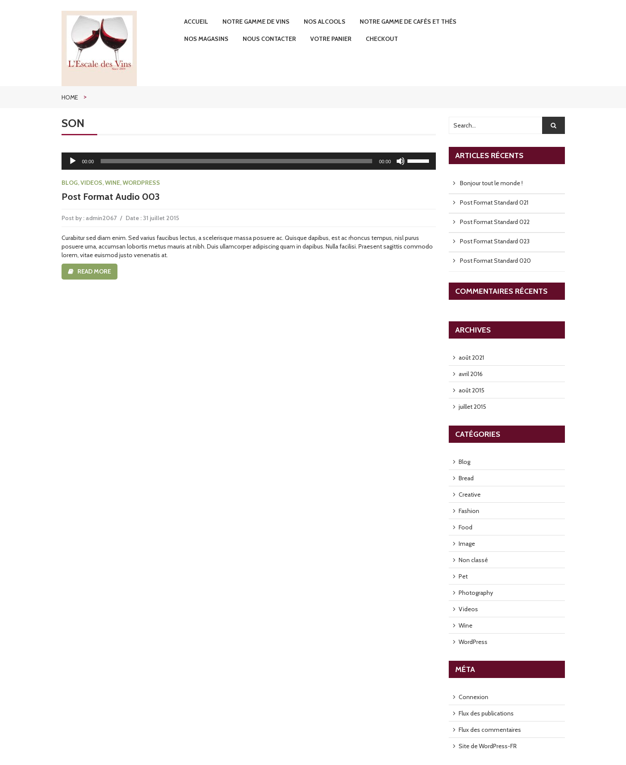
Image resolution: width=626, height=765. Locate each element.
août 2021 (471, 357)
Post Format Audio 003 (111, 196)
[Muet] (400, 161)
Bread (466, 478)
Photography (476, 593)
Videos (91, 183)
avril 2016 (471, 374)
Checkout (382, 39)
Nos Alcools (324, 21)
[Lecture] (72, 161)
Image (467, 543)
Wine (112, 183)
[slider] (236, 161)
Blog (70, 183)
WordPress (141, 183)
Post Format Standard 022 (495, 222)
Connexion (473, 697)
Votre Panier (331, 39)
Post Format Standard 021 (494, 202)
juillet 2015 (472, 406)
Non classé (473, 560)
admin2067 (101, 218)
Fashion (469, 511)
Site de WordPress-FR (488, 746)
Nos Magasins (206, 39)
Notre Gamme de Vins (256, 21)
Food (465, 527)
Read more (94, 271)
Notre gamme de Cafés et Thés (408, 21)
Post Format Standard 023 (495, 241)
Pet (463, 576)
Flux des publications (486, 713)
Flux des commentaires (490, 730)
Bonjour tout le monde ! (491, 183)
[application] (249, 161)
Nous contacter (269, 39)
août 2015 (471, 390)
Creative (470, 494)
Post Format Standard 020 (495, 260)
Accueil (196, 21)
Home (70, 97)
